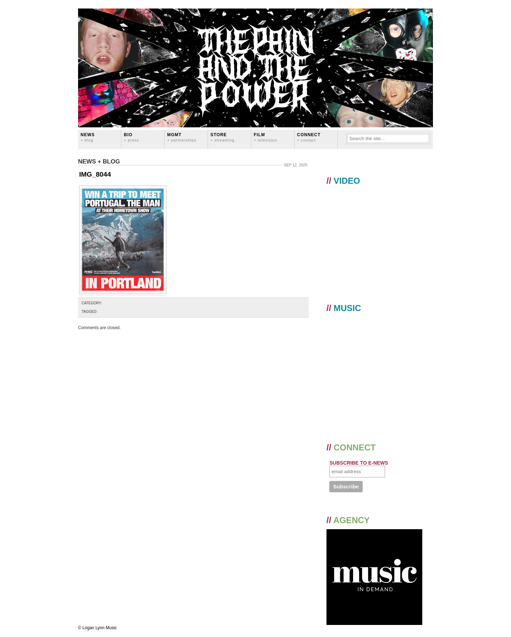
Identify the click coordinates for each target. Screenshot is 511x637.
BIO (131, 137)
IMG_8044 (95, 174)
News (88, 137)
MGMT (182, 137)
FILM (265, 137)
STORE (222, 137)
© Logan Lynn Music (97, 627)
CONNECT (308, 137)
